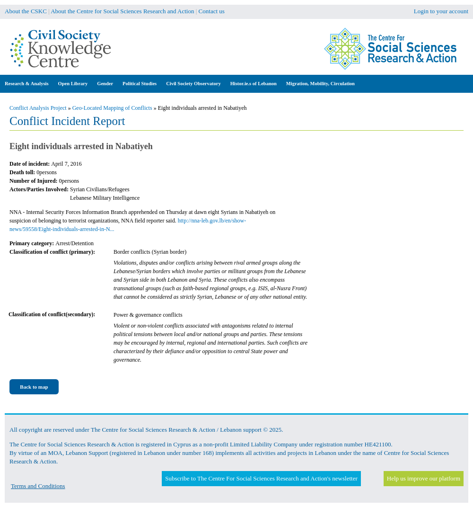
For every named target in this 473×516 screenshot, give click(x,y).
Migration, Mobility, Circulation (320, 83)
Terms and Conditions (38, 485)
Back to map (34, 387)
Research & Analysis (27, 83)
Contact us (212, 11)
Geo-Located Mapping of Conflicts (112, 108)
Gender (105, 83)
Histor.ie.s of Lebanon (253, 83)
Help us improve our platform (423, 478)
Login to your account (441, 11)
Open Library (73, 83)
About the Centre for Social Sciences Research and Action (122, 11)
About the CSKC (26, 11)
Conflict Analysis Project (38, 108)
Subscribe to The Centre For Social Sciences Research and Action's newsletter (261, 478)
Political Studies (140, 83)
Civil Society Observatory (193, 83)
